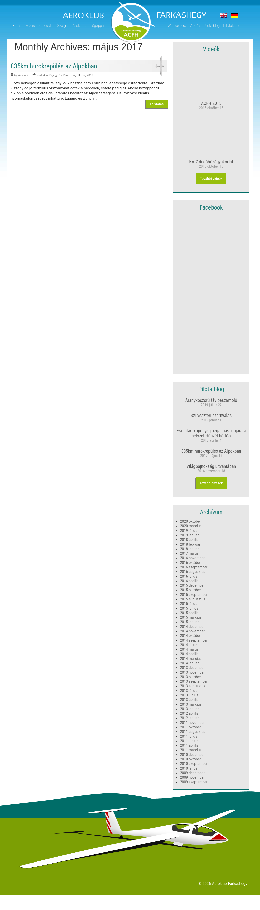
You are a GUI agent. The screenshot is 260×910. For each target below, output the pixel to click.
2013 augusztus (192, 686)
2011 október (190, 727)
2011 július (188, 736)
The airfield (224, 15)
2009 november (192, 777)
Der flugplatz (234, 15)
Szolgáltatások (68, 26)
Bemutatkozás (23, 26)
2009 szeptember (194, 782)
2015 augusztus (192, 599)
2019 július (188, 531)
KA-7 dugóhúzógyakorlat (211, 161)
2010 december (192, 755)
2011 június (189, 741)
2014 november (192, 631)
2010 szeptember (194, 764)
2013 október (190, 677)
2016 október (190, 563)
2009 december (192, 773)
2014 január (189, 663)
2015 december (192, 585)
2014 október (190, 636)
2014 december (192, 627)
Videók (195, 26)
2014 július (188, 645)
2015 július (188, 604)
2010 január (189, 768)
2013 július (188, 691)
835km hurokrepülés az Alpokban (211, 451)
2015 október (190, 590)
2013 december (192, 668)
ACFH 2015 (211, 103)
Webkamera (177, 26)
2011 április (189, 745)
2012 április (189, 713)
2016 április (189, 581)
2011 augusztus (192, 732)
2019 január (189, 535)
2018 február (190, 544)
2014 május (189, 649)
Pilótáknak (231, 26)
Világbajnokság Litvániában (211, 466)
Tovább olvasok (211, 483)
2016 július (188, 576)
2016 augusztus (192, 572)
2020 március (191, 526)
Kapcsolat (46, 26)
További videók (211, 178)
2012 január (189, 718)
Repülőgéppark (95, 26)
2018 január (189, 549)
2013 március (191, 704)
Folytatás (157, 104)
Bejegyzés (55, 75)
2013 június (189, 695)
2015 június (189, 608)
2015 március (191, 617)
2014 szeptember (194, 640)
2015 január (189, 622)
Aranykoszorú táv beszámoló (211, 400)
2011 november (192, 723)
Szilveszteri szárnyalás (211, 415)
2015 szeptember (194, 595)
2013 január (189, 709)
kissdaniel (24, 75)
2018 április (189, 540)
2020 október (190, 521)
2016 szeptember (194, 567)
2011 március (191, 750)
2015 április (189, 613)
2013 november (192, 672)
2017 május (189, 553)
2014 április (189, 654)
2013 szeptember (194, 681)
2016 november (192, 558)
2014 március (191, 659)
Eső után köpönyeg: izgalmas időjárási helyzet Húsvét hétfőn (211, 433)
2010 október (190, 759)
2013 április (189, 700)
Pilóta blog (212, 26)
